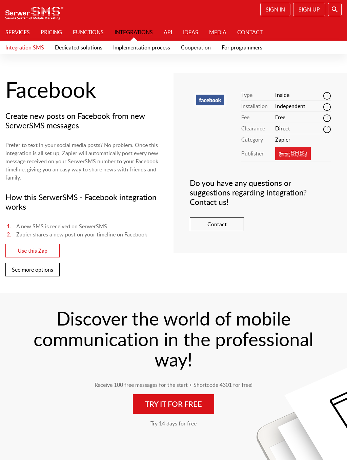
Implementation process (141, 47)
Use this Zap (32, 250)
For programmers (242, 47)
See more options (32, 269)
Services (17, 32)
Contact (250, 32)
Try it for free (173, 404)
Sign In (275, 9)
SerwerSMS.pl (36, 12)
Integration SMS (24, 47)
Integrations (134, 32)
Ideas (190, 32)
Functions (88, 32)
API (168, 32)
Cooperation (196, 47)
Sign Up (309, 9)
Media (217, 32)
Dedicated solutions (78, 47)
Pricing (51, 32)
